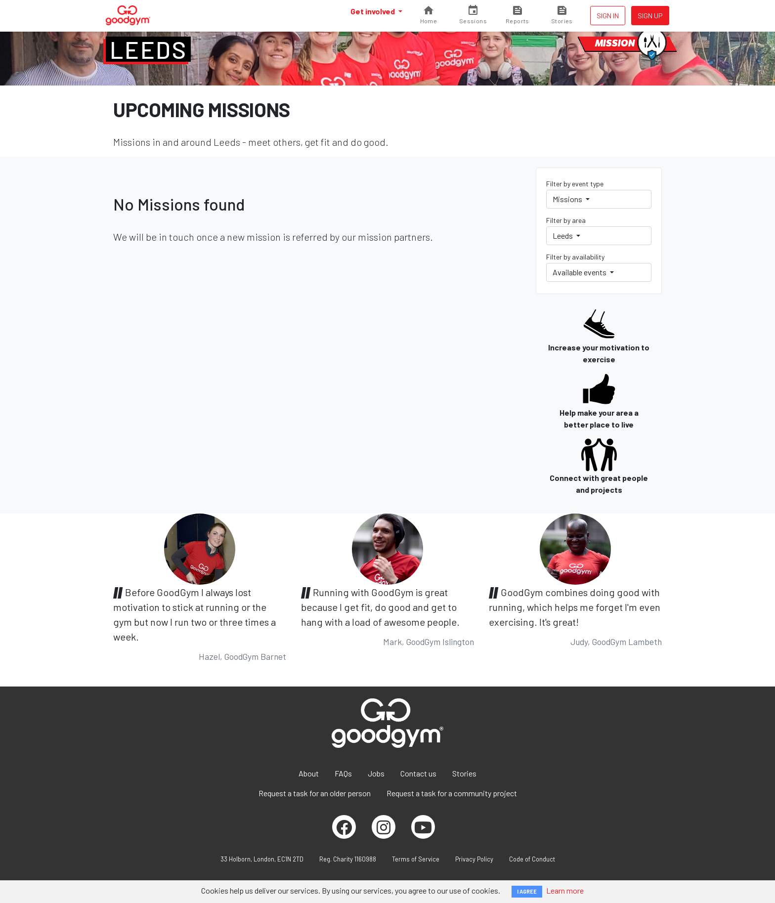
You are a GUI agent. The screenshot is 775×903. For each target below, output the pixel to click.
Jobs (376, 773)
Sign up (650, 15)
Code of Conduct (532, 859)
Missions (568, 199)
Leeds (148, 49)
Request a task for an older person (314, 793)
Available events (580, 272)
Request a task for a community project (452, 793)
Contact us (418, 773)
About (309, 773)
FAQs (343, 773)
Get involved (373, 11)
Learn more (565, 890)
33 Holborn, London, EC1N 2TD (261, 859)
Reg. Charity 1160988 (347, 859)
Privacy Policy (474, 859)
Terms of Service (415, 859)
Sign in (608, 15)
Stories (464, 773)
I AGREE (527, 891)
